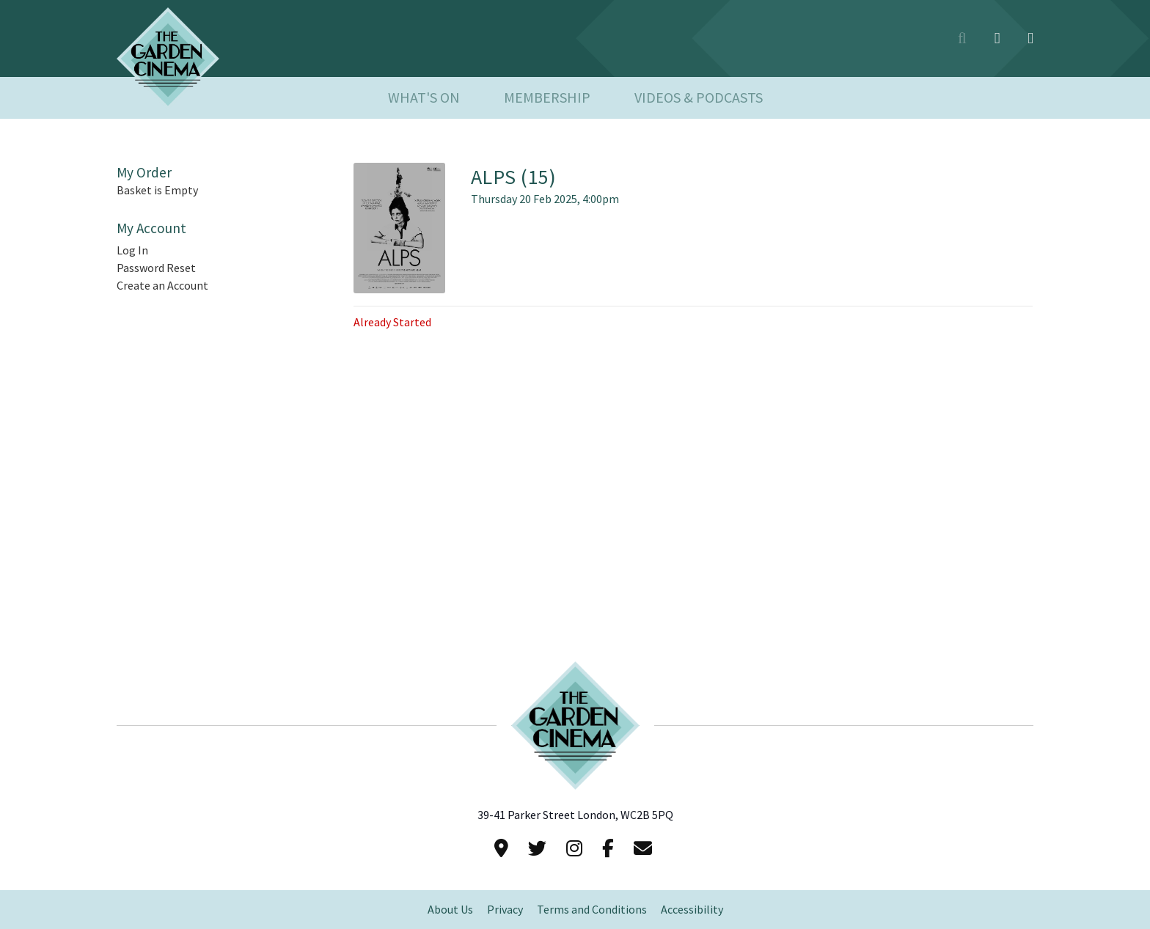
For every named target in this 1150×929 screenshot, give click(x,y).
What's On (424, 98)
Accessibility (692, 909)
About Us (450, 909)
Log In (132, 250)
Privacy (505, 909)
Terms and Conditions (592, 909)
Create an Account (162, 285)
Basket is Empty (157, 190)
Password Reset (156, 268)
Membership (547, 98)
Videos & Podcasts (698, 98)
